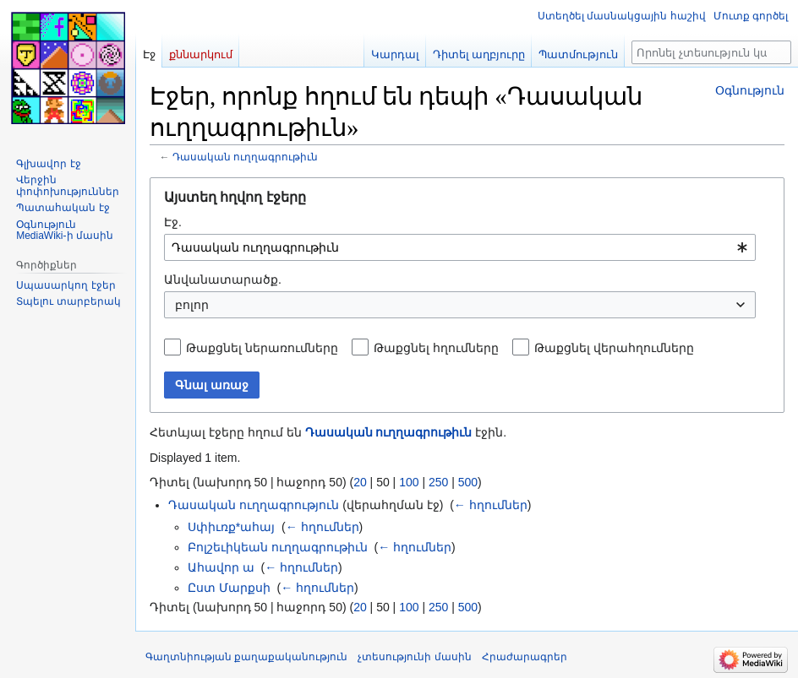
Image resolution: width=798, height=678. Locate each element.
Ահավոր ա (221, 567)
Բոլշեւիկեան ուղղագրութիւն (278, 547)
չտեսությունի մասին (414, 657)
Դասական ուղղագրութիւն (245, 156)
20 (360, 482)
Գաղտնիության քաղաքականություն (246, 657)
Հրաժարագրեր (524, 657)
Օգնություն (749, 90)
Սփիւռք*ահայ (231, 527)
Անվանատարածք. (222, 279)
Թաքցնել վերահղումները (614, 348)
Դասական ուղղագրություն (253, 505)
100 (408, 482)
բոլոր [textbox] (192, 305)
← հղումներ (490, 505)
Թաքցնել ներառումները (262, 348)
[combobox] (460, 247)
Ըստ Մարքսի (229, 587)
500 (468, 482)
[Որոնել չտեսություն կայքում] (711, 52)
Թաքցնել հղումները (436, 348)
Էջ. (173, 222)
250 (438, 482)
